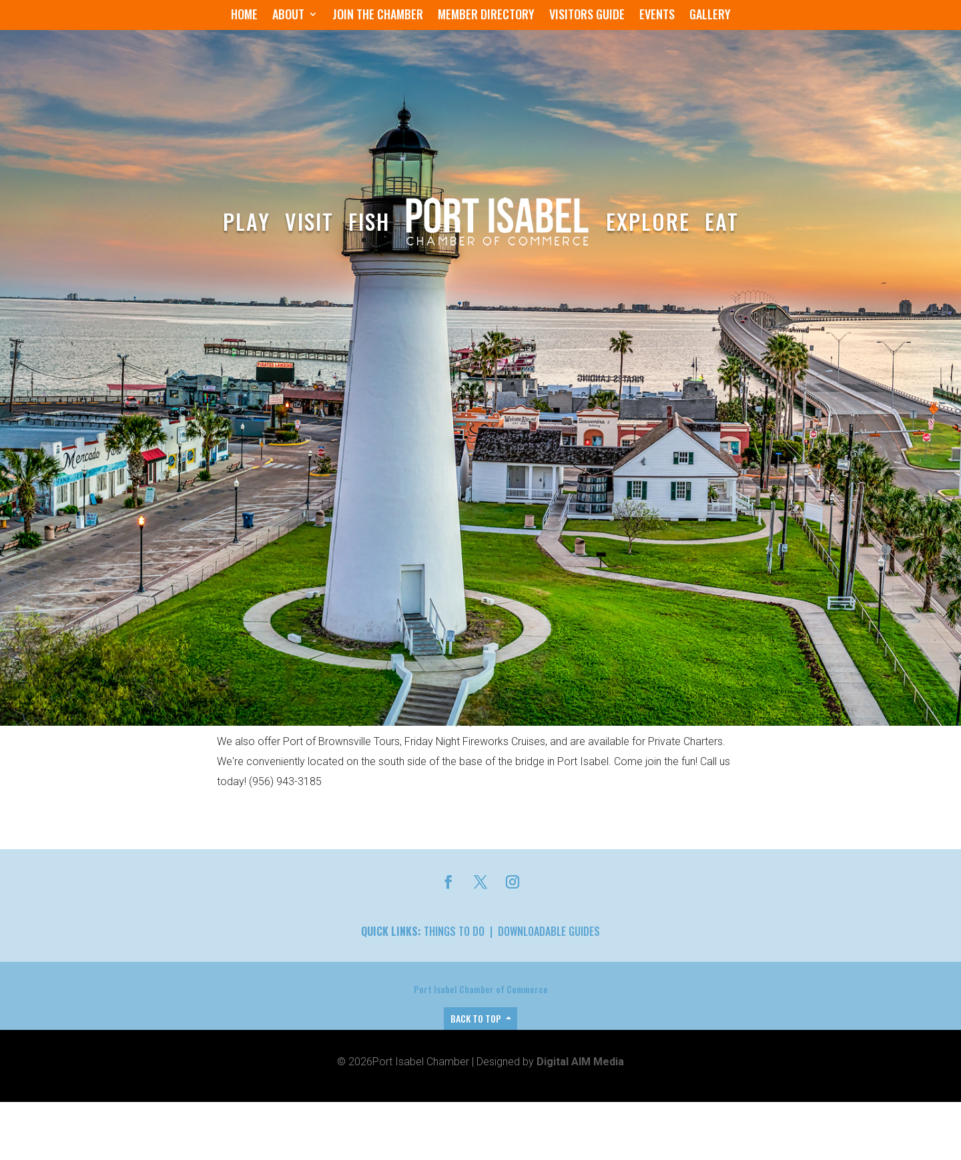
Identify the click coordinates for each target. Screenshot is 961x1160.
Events (657, 16)
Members (296, 823)
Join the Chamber (377, 16)
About (288, 16)
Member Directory (486, 16)
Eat (722, 221)
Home (244, 16)
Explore (648, 221)
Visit (309, 221)
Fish (369, 221)
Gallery (710, 16)
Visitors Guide (587, 16)
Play (246, 221)
